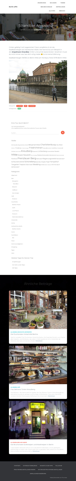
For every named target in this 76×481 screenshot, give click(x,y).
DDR (13, 207)
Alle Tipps (52, 10)
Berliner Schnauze (46, 6)
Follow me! (58, 465)
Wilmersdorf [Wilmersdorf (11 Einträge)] (56, 164)
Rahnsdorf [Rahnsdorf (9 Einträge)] (39, 158)
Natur (13, 240)
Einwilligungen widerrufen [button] (38, 473)
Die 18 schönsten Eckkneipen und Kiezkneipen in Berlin (32, 444)
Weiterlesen (39, 341)
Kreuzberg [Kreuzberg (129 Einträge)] (26, 151)
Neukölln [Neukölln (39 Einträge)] (27, 155)
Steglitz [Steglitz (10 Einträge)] (43, 162)
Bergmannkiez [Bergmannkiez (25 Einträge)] (34, 145)
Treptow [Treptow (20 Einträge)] (22, 164)
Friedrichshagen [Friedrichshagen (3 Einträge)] (25, 148)
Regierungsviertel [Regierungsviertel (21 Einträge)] (49, 159)
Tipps (12, 250)
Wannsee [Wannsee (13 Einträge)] (29, 164)
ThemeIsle (64, 477)
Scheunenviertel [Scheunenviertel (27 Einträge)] (17, 162)
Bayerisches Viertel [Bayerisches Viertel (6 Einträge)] (23, 145)
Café (12, 196)
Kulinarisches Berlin (16, 226)
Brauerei (14, 187)
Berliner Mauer (16, 204)
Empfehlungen (60, 6)
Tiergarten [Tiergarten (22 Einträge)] (15, 164)
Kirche (13, 223)
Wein (12, 253)
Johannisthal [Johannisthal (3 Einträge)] (18, 151)
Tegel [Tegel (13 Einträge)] (48, 162)
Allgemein (19, 105)
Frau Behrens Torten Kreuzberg (23, 389)
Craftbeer (14, 190)
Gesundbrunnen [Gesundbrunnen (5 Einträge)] (47, 148)
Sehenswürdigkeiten (17, 244)
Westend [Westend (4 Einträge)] (49, 164)
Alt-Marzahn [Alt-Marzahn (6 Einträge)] (14, 145)
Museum (14, 214)
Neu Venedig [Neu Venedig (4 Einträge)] (34, 155)
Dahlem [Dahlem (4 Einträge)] (13, 148)
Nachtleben (14, 235)
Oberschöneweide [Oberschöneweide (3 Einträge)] (60, 155)
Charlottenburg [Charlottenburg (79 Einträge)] (48, 144)
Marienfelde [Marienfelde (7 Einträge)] (50, 151)
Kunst (13, 232)
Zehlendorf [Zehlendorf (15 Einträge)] (15, 167)
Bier (26, 105)
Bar (13, 237)
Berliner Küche (16, 229)
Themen (62, 2)
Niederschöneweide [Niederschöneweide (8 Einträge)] (43, 155)
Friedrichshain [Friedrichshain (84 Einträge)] (36, 147)
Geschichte (14, 202)
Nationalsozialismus (17, 217)
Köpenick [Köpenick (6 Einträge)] (35, 151)
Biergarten (15, 181)
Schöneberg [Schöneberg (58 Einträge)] (30, 161)
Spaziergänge (42, 2)
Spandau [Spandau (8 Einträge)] (38, 162)
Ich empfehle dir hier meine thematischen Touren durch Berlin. (29, 128)
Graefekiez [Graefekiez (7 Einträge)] (54, 148)
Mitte (19, 108)
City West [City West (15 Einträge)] (59, 145)
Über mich (62, 10)
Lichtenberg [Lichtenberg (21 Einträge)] (42, 151)
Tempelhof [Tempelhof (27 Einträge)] (54, 162)
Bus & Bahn (53, 2)
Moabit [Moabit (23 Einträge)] (20, 155)
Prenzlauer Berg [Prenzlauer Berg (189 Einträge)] (27, 158)
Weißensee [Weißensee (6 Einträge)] (44, 164)
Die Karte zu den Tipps (18, 265)
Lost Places (15, 210)
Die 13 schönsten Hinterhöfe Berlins (24, 334)
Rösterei (14, 199)
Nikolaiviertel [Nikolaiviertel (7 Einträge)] (52, 155)
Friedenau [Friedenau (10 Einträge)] (18, 148)
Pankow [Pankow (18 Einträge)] (14, 158)
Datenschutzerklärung (30, 465)
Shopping (14, 247)
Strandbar (32, 105)
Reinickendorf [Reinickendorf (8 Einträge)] (60, 158)
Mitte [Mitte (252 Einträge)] (14, 154)
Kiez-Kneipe (15, 193)
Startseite (17, 465)
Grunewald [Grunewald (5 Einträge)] (60, 148)
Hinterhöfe (14, 220)
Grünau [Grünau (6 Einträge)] (13, 151)
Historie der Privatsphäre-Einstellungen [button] (50, 469)
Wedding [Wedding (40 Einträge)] (37, 164)
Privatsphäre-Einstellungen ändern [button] (24, 469)
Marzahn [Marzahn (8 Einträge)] (56, 151)
